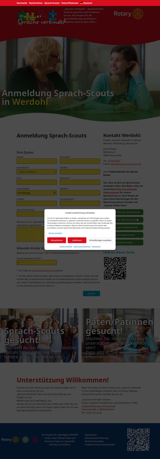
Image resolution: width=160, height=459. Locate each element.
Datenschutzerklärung (82, 246)
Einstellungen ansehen (100, 240)
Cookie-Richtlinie (65, 246)
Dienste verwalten (55, 233)
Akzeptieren (56, 240)
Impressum (96, 246)
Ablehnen (77, 240)
